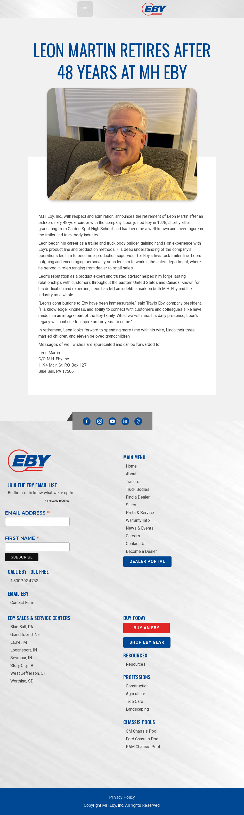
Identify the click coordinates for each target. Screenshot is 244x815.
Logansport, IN (23, 650)
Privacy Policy (122, 797)
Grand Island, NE (25, 634)
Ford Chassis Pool (142, 738)
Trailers (132, 481)
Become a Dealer (141, 551)
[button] (85, 9)
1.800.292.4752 (24, 580)
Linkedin (125, 420)
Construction (137, 686)
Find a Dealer (138, 497)
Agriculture (135, 693)
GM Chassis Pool (141, 731)
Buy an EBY (146, 627)
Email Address (27, 512)
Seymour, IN (21, 657)
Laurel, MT (19, 642)
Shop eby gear (146, 642)
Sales (131, 504)
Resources (135, 664)
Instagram (99, 420)
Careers (133, 535)
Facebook (87, 420)
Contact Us (135, 543)
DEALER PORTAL (147, 561)
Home (131, 466)
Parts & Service (140, 512)
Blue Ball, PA (21, 626)
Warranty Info (138, 520)
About (131, 473)
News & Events (139, 528)
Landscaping (137, 709)
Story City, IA (21, 665)
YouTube (112, 420)
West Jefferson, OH (28, 673)
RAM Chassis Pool (143, 746)
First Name (22, 538)
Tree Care (134, 701)
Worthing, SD (22, 681)
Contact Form (22, 602)
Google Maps (138, 421)
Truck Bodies (137, 489)
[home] (154, 9)
